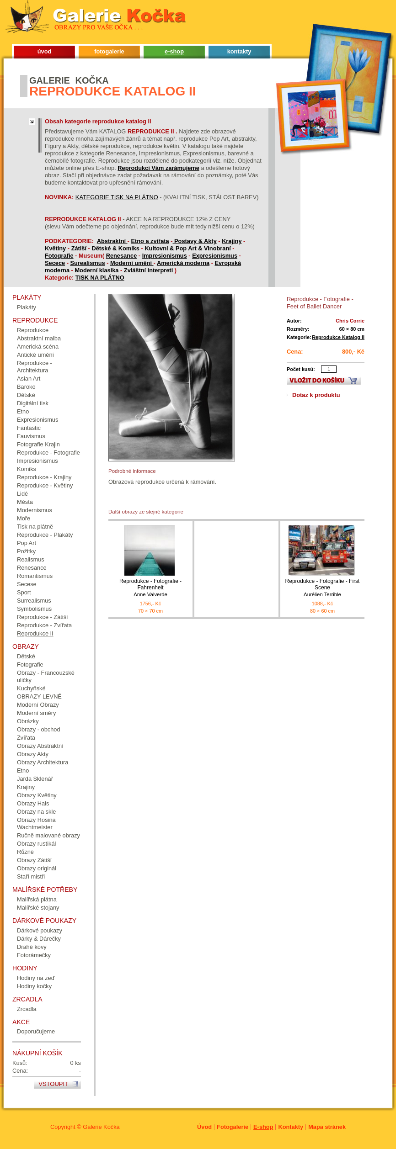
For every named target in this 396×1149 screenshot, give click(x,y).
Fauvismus (31, 436)
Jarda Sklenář (35, 778)
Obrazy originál (36, 868)
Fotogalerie (232, 1126)
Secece (55, 262)
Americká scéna (38, 346)
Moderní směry (36, 713)
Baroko (26, 386)
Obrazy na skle (36, 811)
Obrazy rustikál (36, 843)
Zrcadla (27, 1009)
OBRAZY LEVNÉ (39, 696)
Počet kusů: (301, 369)
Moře (23, 518)
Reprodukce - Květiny (45, 485)
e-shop (174, 51)
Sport (24, 592)
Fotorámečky (34, 955)
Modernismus (34, 510)
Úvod (204, 1126)
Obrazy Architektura (42, 762)
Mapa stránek (327, 1126)
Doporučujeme (36, 1031)
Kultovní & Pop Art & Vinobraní (188, 248)
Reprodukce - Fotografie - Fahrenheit (150, 588)
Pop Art (26, 543)
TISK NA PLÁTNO (99, 277)
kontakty (239, 51)
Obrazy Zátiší (34, 860)
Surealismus (87, 262)
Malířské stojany (38, 907)
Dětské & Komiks (116, 248)
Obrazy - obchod (38, 729)
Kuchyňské (31, 688)
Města (25, 501)
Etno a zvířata (150, 241)
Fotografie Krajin (38, 444)
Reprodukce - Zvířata (44, 625)
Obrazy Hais (33, 803)
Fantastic (29, 427)
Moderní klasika (96, 270)
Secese (27, 584)
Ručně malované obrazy (48, 835)
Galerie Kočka (101, 1126)
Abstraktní (112, 241)
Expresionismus (214, 255)
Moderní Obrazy (38, 704)
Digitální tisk (32, 403)
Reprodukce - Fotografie (48, 452)
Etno (23, 411)
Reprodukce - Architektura (34, 367)
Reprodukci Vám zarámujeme (158, 167)
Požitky (26, 551)
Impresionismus (164, 255)
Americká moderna (183, 262)
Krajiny (231, 241)
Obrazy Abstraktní (40, 745)
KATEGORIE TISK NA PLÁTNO (116, 197)
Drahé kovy (32, 946)
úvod (44, 51)
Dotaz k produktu (316, 395)
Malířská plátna (37, 899)
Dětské (26, 395)
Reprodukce (32, 330)
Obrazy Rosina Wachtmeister (36, 823)
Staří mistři (31, 876)
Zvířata (26, 737)
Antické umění (35, 354)
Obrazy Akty (32, 754)
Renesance (121, 255)
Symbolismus (34, 608)
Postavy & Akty (195, 241)
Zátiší (79, 248)
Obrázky (28, 721)
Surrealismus (34, 600)
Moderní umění (132, 262)
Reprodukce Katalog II (338, 337)
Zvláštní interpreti (148, 270)
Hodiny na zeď (36, 977)
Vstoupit (53, 1083)
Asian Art (28, 378)
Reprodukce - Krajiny (44, 477)
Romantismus (35, 575)
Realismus (30, 559)
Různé (25, 851)
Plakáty (26, 307)
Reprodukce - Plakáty (45, 534)
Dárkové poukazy (39, 930)
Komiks (26, 469)
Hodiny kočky (34, 986)
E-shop (263, 1126)
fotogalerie (109, 51)
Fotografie (59, 255)
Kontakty (290, 1126)
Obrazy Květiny (37, 795)
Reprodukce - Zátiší (42, 617)
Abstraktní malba (39, 338)
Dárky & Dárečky (39, 938)
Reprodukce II (35, 633)
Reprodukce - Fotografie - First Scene (322, 588)
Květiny (55, 248)
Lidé (22, 493)
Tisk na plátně (35, 526)
